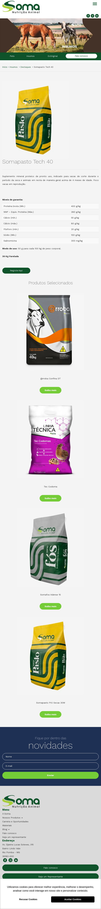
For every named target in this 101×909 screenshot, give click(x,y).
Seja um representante (14, 837)
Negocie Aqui (16, 270)
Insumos (30, 56)
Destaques (26, 67)
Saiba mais (50, 390)
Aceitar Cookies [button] (72, 899)
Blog (5, 829)
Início (4, 67)
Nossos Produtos (12, 817)
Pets (12, 56)
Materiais (7, 825)
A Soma (6, 813)
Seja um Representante (50, 876)
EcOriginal (53, 56)
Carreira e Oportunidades (15, 821)
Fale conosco (81, 56)
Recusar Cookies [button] (28, 899)
